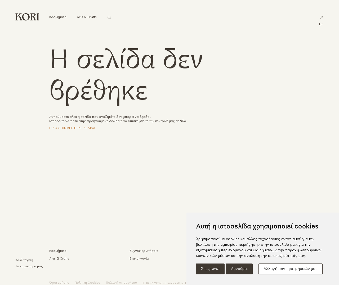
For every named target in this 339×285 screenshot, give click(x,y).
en (321, 24)
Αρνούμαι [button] (239, 269)
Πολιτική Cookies (87, 282)
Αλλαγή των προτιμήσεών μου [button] (291, 269)
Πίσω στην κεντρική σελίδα (72, 128)
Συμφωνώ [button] (210, 269)
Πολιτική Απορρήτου (121, 282)
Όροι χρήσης (59, 282)
